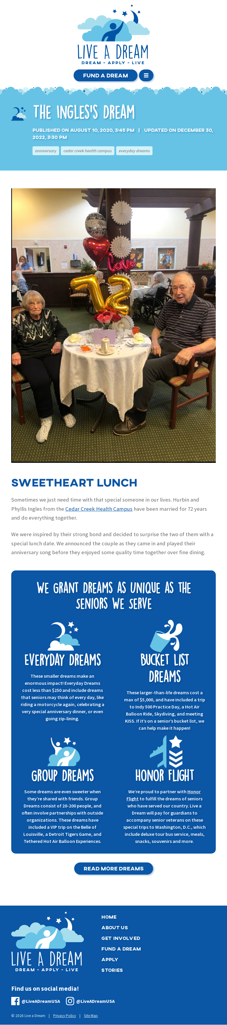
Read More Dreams (113, 868)
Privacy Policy (64, 1015)
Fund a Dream (105, 75)
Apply (109, 959)
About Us (114, 927)
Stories (112, 970)
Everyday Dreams (134, 150)
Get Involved (120, 938)
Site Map (91, 1015)
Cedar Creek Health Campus (88, 150)
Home (108, 917)
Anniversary (45, 150)
